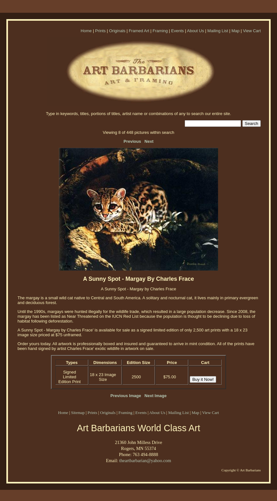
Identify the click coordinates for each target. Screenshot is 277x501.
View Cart (252, 30)
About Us (195, 30)
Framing (160, 30)
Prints (100, 30)
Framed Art (139, 30)
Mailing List (217, 30)
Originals (117, 30)
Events (177, 30)
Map (235, 30)
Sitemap (78, 412)
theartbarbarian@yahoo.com (145, 460)
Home (86, 30)
